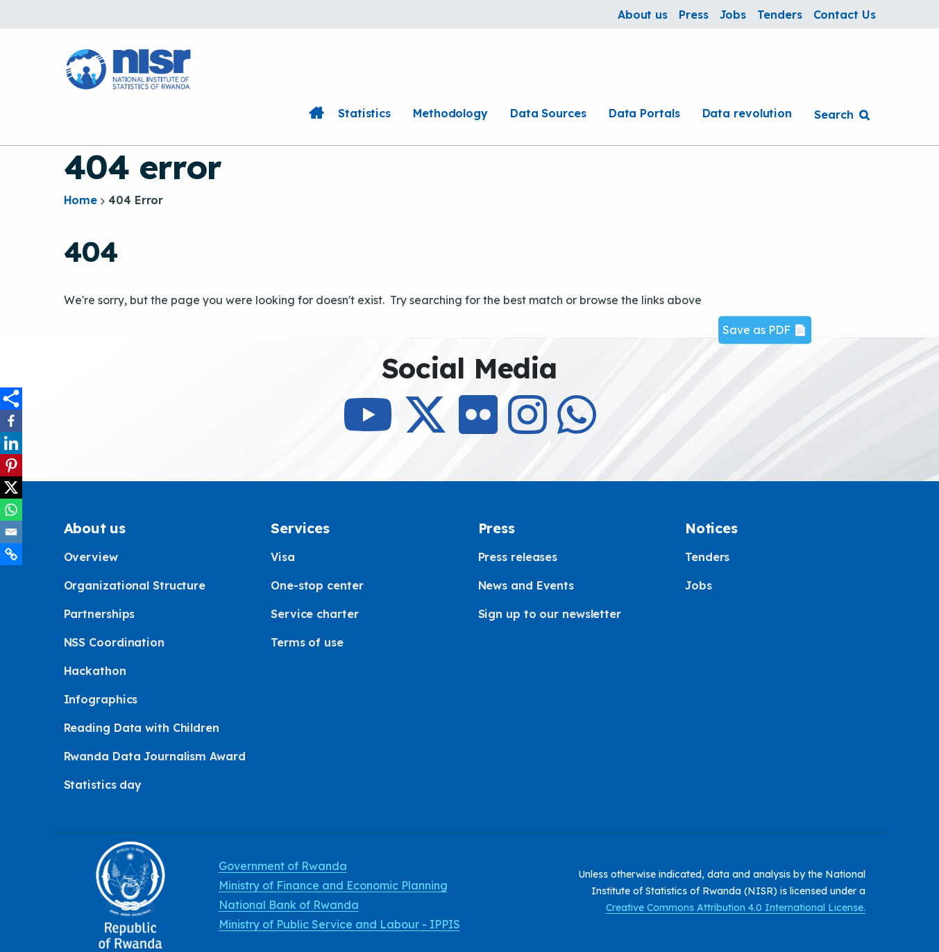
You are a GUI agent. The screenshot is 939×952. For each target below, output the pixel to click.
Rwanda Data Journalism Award (155, 756)
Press (694, 15)
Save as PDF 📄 (764, 330)
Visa (283, 557)
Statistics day (103, 785)
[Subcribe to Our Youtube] (368, 427)
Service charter (315, 614)
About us (643, 15)
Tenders (779, 15)
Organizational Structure (135, 585)
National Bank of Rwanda (289, 905)
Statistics (364, 113)
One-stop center (317, 585)
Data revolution (747, 113)
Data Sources (548, 113)
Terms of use (307, 642)
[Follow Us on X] (425, 427)
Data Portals (644, 113)
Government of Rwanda (283, 866)
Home (316, 113)
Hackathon (95, 671)
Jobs (733, 15)
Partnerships (99, 614)
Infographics (101, 699)
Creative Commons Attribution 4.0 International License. (735, 907)
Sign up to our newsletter (550, 614)
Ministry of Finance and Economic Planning (333, 885)
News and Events (526, 585)
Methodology (450, 113)
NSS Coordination (114, 642)
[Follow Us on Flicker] (478, 427)
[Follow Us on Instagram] (527, 427)
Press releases (518, 557)
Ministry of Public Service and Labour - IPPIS (339, 924)
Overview (91, 557)
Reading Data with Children (141, 728)
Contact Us (844, 15)
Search (833, 115)
